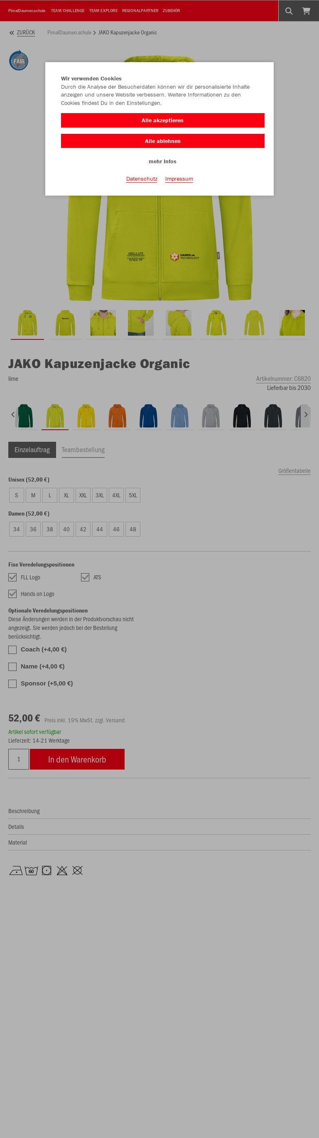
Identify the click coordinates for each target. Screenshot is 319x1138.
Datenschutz (141, 178)
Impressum (179, 178)
